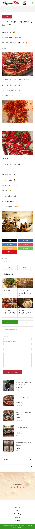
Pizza (7, 16)
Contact (17, 520)
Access (17, 517)
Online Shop (17, 514)
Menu (17, 504)
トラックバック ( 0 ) (25, 322)
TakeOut (17, 507)
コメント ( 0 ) (10, 322)
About (17, 510)
